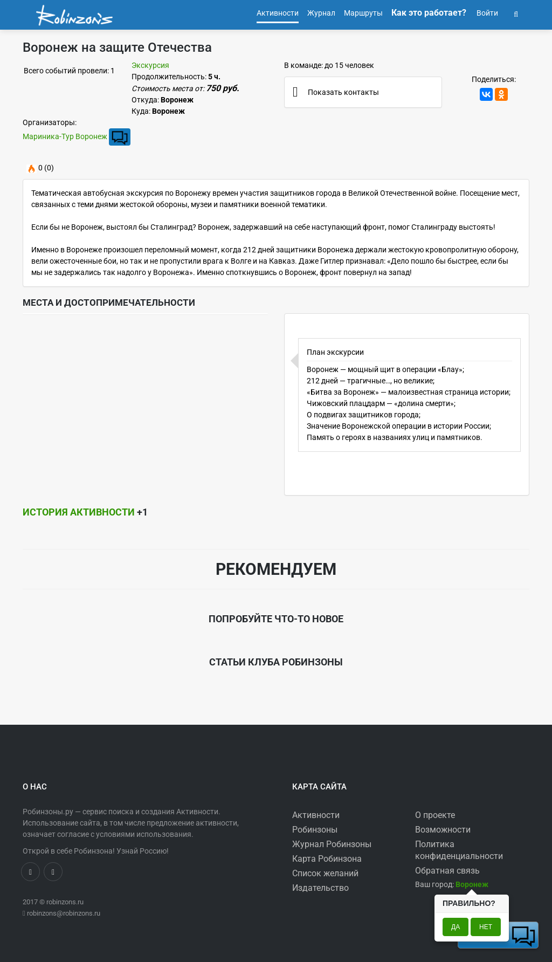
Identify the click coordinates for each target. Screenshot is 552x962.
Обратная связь (447, 870)
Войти (486, 13)
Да (455, 927)
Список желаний (325, 873)
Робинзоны (314, 829)
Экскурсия (150, 65)
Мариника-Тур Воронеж (65, 136)
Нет (485, 927)
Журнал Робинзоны (331, 844)
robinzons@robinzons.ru (63, 913)
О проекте (435, 815)
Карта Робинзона (327, 859)
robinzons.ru (65, 902)
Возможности (443, 829)
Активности (316, 815)
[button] (516, 13)
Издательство (320, 888)
